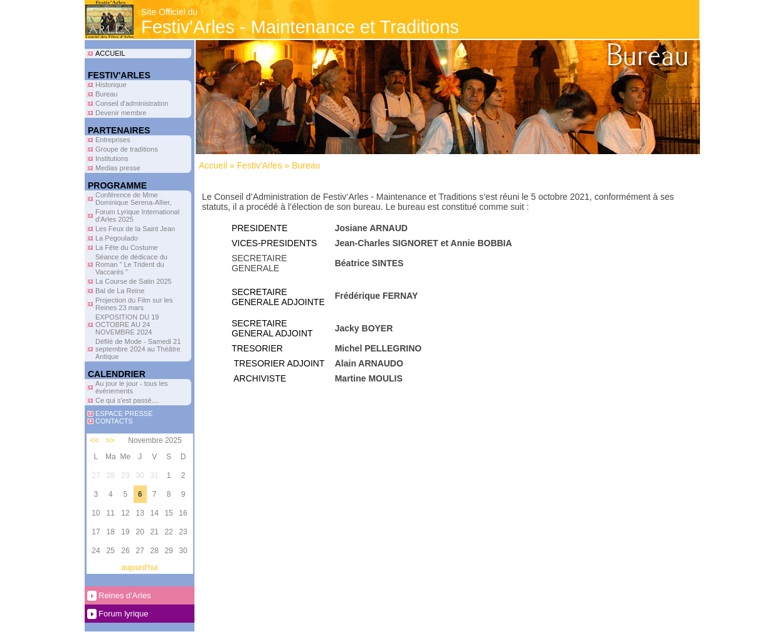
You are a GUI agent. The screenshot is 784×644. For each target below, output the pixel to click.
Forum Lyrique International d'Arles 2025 (137, 215)
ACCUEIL (110, 53)
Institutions (112, 158)
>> (109, 440)
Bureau (106, 94)
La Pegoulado (116, 238)
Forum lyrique (123, 613)
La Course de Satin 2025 (133, 281)
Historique (111, 84)
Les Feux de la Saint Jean (135, 228)
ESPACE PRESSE (124, 413)
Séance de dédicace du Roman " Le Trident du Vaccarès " (131, 264)
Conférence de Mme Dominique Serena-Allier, (133, 198)
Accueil (213, 165)
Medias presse (117, 168)
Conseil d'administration (131, 103)
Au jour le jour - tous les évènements (131, 387)
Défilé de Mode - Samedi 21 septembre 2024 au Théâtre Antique (138, 349)
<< (94, 440)
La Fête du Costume (126, 247)
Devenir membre (120, 113)
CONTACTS (114, 421)
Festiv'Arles (259, 165)
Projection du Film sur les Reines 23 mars (134, 303)
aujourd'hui (139, 567)
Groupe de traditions (126, 149)
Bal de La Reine (119, 290)
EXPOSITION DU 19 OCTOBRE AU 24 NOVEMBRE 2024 (127, 324)
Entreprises (112, 139)
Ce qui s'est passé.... (127, 400)
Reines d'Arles (124, 595)
